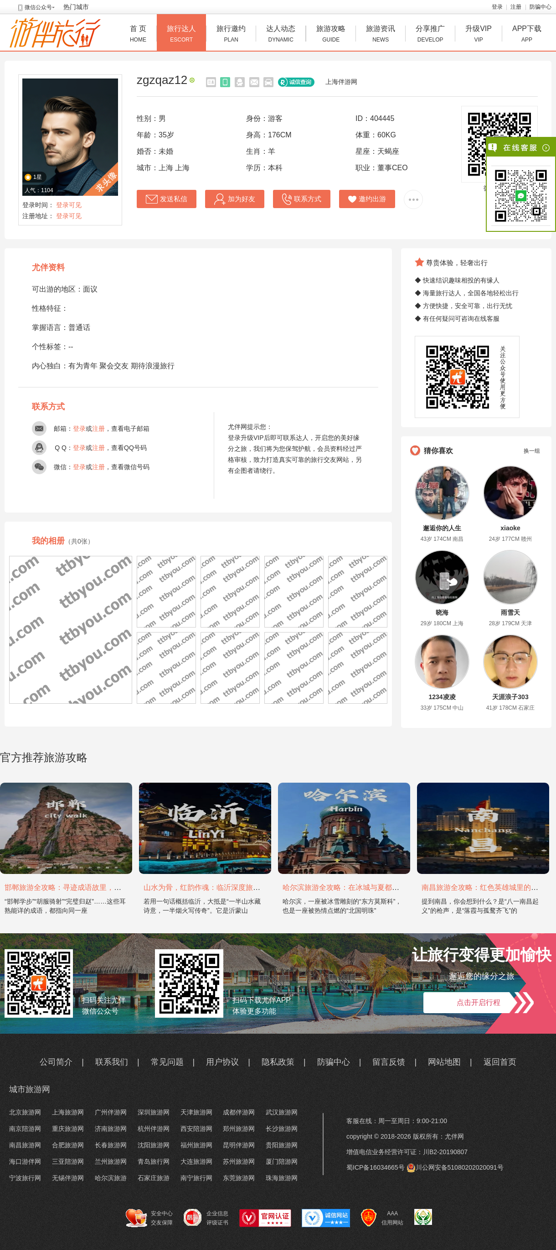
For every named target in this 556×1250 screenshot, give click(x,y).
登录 (497, 7)
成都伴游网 (239, 1112)
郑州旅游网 (239, 1128)
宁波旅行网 (25, 1178)
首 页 (138, 35)
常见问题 (167, 1062)
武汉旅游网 (282, 1112)
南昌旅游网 (25, 1145)
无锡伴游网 (68, 1178)
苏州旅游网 (239, 1161)
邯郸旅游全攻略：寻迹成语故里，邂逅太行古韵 (81, 887)
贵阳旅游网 (282, 1145)
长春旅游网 (111, 1145)
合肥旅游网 (68, 1145)
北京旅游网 (25, 1112)
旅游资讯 (380, 35)
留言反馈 (388, 1062)
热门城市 (76, 6)
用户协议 (222, 1062)
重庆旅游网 (68, 1128)
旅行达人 (181, 35)
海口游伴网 (25, 1161)
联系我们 (111, 1062)
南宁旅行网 (196, 1178)
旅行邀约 (231, 35)
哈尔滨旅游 (111, 1178)
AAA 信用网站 (382, 1218)
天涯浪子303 (510, 697)
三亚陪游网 (68, 1161)
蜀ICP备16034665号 (375, 1167)
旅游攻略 (330, 35)
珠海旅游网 (282, 1178)
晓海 (442, 612)
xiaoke (510, 528)
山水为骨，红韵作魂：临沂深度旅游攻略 (209, 887)
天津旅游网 (196, 1112)
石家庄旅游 (154, 1178)
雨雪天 (510, 612)
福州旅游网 (196, 1145)
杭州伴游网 (154, 1128)
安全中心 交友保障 (149, 1218)
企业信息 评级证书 (206, 1217)
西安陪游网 (196, 1128)
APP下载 (526, 35)
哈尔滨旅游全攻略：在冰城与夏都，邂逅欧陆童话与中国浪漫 (381, 887)
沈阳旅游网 (154, 1145)
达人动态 (280, 35)
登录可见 (69, 205)
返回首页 (500, 1062)
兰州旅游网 (111, 1161)
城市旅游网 (29, 1089)
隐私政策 (278, 1062)
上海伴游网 (341, 81)
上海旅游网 (68, 1112)
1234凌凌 (441, 697)
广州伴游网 (111, 1112)
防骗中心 (540, 7)
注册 (515, 7)
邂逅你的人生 (442, 528)
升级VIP (478, 35)
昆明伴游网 (239, 1145)
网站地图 (444, 1062)
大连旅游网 (196, 1161)
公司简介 (56, 1062)
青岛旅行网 (154, 1161)
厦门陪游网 (282, 1161)
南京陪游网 (25, 1128)
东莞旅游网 (239, 1178)
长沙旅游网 (282, 1128)
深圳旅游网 (154, 1112)
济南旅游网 (111, 1128)
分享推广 (430, 35)
